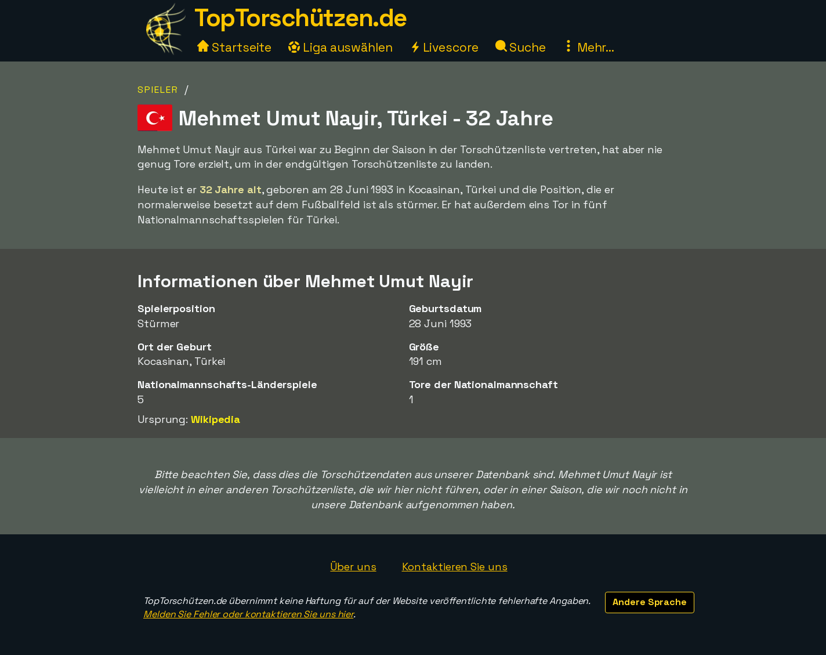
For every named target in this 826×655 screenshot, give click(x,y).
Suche (520, 47)
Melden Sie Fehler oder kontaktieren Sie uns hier (248, 614)
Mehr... (588, 47)
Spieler (158, 90)
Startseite (234, 47)
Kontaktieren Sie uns (455, 566)
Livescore (444, 47)
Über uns (353, 566)
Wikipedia (215, 419)
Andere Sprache (650, 602)
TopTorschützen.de (300, 17)
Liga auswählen (340, 47)
